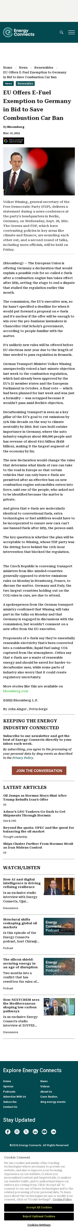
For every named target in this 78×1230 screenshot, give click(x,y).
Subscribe (10, 1101)
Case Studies (48, 1096)
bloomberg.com (15, 691)
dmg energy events (53, 1101)
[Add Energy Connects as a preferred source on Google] (13, 140)
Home (7, 67)
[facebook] (7, 1131)
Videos (45, 1086)
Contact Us (10, 1106)
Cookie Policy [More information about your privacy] (62, 1199)
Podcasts (9, 1091)
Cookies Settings (39, 1225)
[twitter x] (26, 1131)
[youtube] (44, 1131)
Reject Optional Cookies (39, 1216)
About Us (46, 1091)
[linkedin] (35, 1131)
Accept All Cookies (39, 1207)
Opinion (8, 1086)
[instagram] (17, 1131)
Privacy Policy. (23, 758)
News (23, 67)
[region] (39, 1191)
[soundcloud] (53, 1131)
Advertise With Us (14, 1096)
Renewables (43, 67)
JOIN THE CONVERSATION (39, 770)
